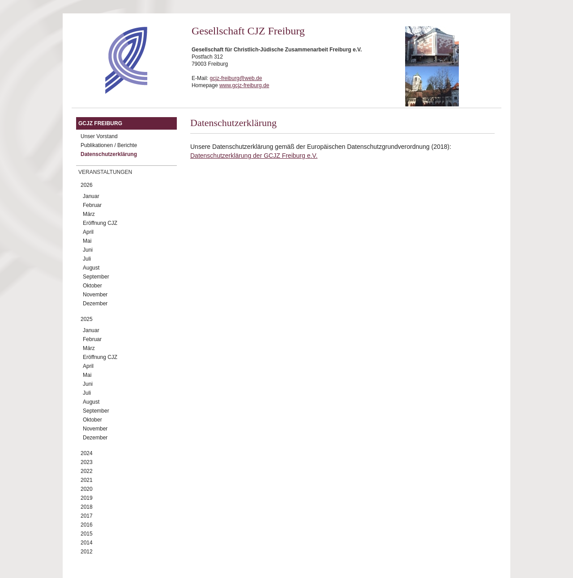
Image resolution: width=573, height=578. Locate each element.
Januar (91, 196)
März (89, 214)
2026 (87, 185)
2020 (87, 489)
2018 (87, 507)
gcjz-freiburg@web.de (236, 78)
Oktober (92, 286)
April (88, 232)
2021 (87, 480)
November (95, 294)
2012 (87, 551)
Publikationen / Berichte (109, 145)
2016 (87, 525)
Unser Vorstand (99, 136)
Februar (92, 205)
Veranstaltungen (105, 172)
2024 (87, 453)
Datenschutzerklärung (109, 154)
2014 (87, 543)
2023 (87, 462)
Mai (87, 241)
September (96, 277)
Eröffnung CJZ (100, 223)
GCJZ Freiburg (100, 123)
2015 (87, 534)
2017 (87, 516)
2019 (87, 498)
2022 (87, 471)
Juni (88, 250)
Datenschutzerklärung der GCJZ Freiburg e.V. (253, 155)
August (91, 268)
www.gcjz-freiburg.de (244, 85)
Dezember (95, 303)
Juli (87, 259)
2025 (87, 319)
